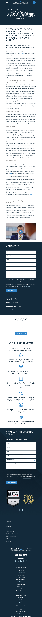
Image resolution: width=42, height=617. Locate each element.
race (11, 173)
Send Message (12, 290)
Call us (27, 215)
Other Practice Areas (11, 536)
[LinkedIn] (21, 561)
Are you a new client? (11, 267)
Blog (7, 538)
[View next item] (22, 326)
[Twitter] (18, 561)
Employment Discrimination (12, 533)
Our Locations (9, 529)
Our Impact (8, 524)
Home (7, 519)
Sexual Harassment (10, 531)
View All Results (21, 333)
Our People (8, 521)
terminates (21, 53)
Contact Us (8, 541)
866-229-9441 (21, 555)
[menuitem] (16, 302)
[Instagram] (26, 561)
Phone (8, 259)
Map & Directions (21, 572)
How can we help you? (11, 272)
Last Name (9, 255)
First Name (9, 251)
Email (8, 263)
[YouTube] (23, 561)
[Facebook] (15, 561)
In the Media (9, 526)
